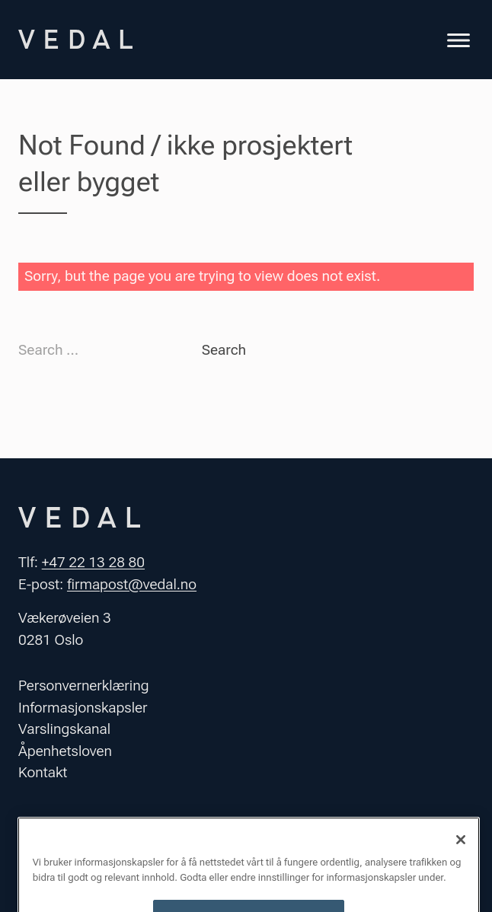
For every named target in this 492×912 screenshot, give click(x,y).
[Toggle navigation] (458, 42)
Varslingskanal (64, 729)
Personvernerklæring (83, 685)
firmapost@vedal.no (131, 584)
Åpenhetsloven (65, 751)
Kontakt (42, 772)
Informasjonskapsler (82, 707)
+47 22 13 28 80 (93, 562)
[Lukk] (461, 849)
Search (224, 350)
